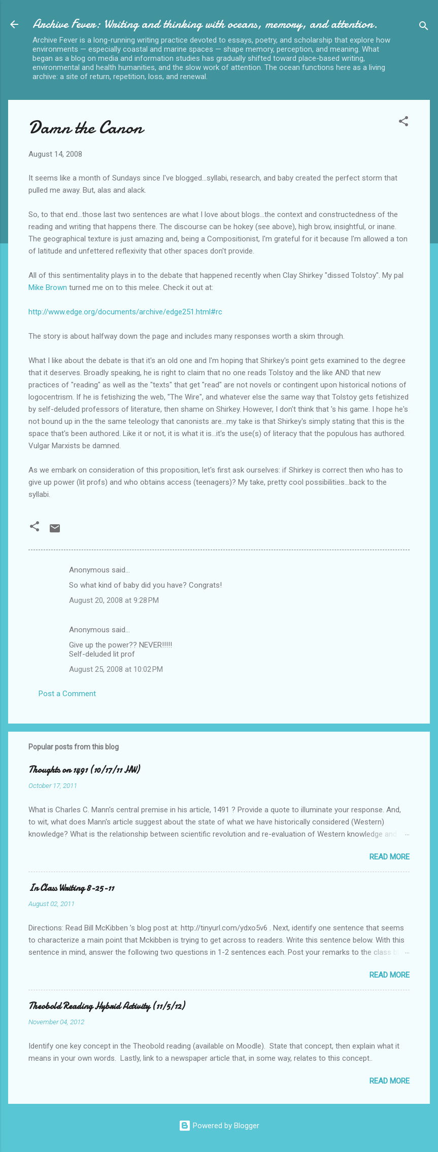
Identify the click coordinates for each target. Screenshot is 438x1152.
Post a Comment (67, 693)
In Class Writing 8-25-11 (71, 888)
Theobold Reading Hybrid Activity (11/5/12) (106, 1006)
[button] (403, 123)
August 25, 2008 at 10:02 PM (116, 669)
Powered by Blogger (219, 1125)
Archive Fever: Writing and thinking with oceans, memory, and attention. (205, 24)
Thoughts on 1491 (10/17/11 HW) (83, 770)
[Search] (424, 27)
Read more (389, 856)
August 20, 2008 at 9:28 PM (114, 600)
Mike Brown (48, 287)
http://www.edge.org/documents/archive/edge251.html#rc (125, 311)
